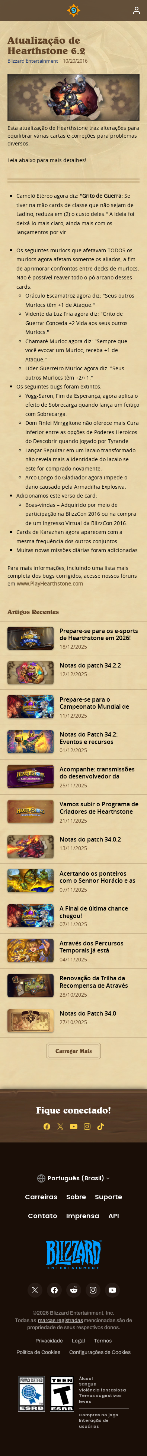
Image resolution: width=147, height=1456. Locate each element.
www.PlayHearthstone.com (50, 583)
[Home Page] (73, 10)
